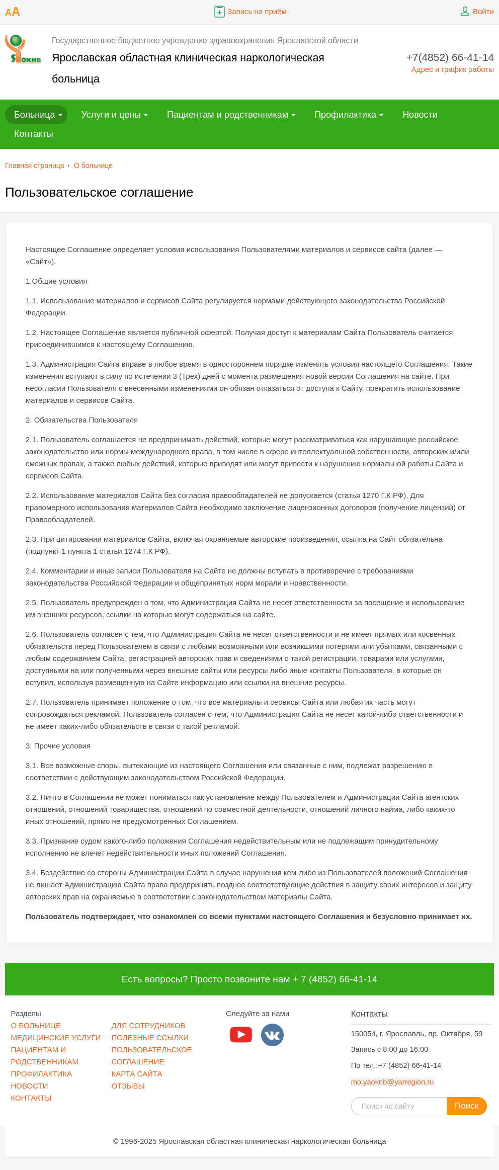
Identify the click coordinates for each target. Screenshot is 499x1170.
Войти (476, 11)
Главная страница (34, 165)
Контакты (33, 134)
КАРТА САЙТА (137, 1073)
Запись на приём (249, 11)
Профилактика (345, 115)
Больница (34, 115)
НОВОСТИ (29, 1085)
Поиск (466, 1106)
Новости (420, 115)
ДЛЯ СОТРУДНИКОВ (149, 1025)
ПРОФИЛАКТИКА (41, 1073)
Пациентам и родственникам (227, 115)
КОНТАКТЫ (31, 1098)
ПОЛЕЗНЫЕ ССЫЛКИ (150, 1037)
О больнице (93, 165)
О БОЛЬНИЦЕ (36, 1025)
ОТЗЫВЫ (128, 1085)
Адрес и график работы (452, 69)
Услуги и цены (111, 115)
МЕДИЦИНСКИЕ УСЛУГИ (56, 1037)
